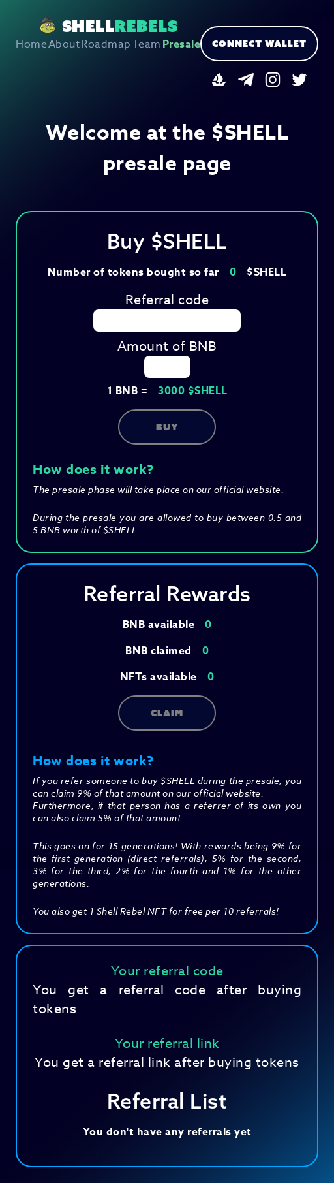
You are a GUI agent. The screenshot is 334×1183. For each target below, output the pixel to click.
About (64, 44)
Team (146, 44)
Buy (167, 427)
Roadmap (106, 44)
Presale (181, 44)
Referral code (167, 300)
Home (31, 44)
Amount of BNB (167, 346)
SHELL (108, 26)
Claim (167, 713)
